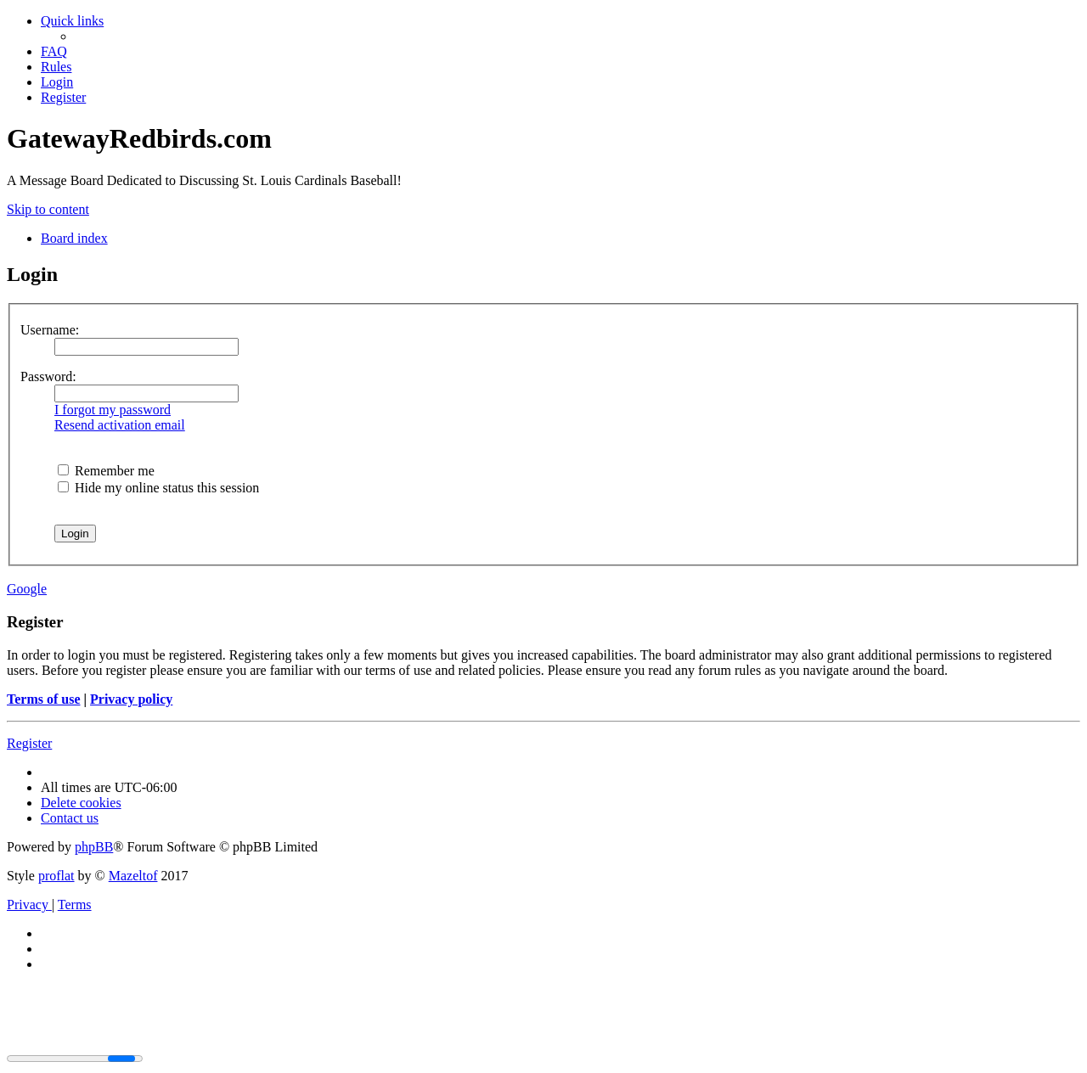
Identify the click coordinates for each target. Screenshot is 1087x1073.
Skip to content (48, 209)
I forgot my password (112, 409)
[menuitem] (54, 51)
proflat (56, 875)
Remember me (106, 470)
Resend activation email (119, 425)
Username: (49, 330)
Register (29, 743)
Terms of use (44, 699)
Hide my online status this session (158, 487)
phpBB (94, 847)
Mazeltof (133, 875)
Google (27, 588)
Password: (48, 376)
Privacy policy (131, 699)
